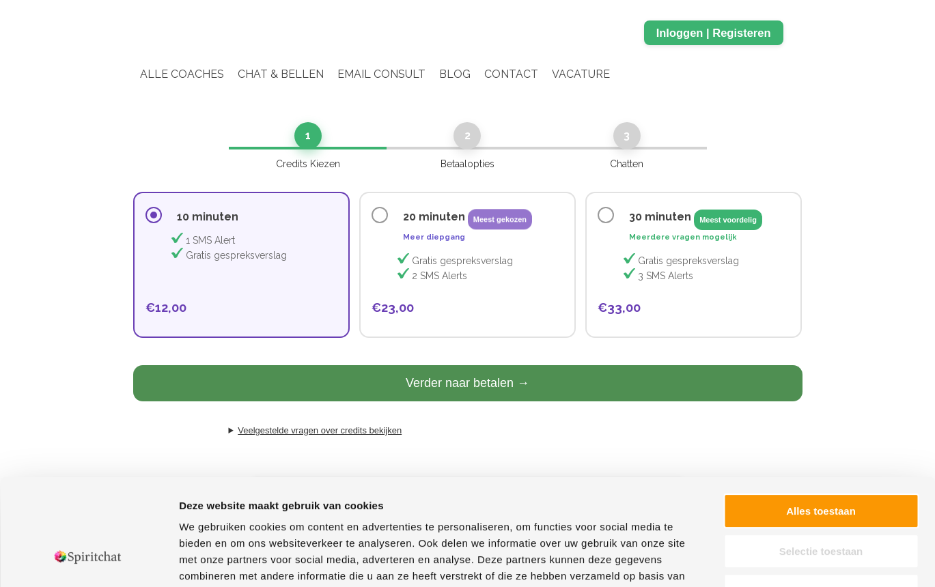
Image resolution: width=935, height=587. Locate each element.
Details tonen (738, 560)
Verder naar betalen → (467, 383)
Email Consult (381, 74)
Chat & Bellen (281, 74)
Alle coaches (182, 74)
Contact (511, 74)
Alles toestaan (821, 420)
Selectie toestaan (821, 460)
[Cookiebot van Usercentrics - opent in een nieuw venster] (88, 560)
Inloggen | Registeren (713, 33)
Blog (455, 74)
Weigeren (820, 500)
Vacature (581, 74)
